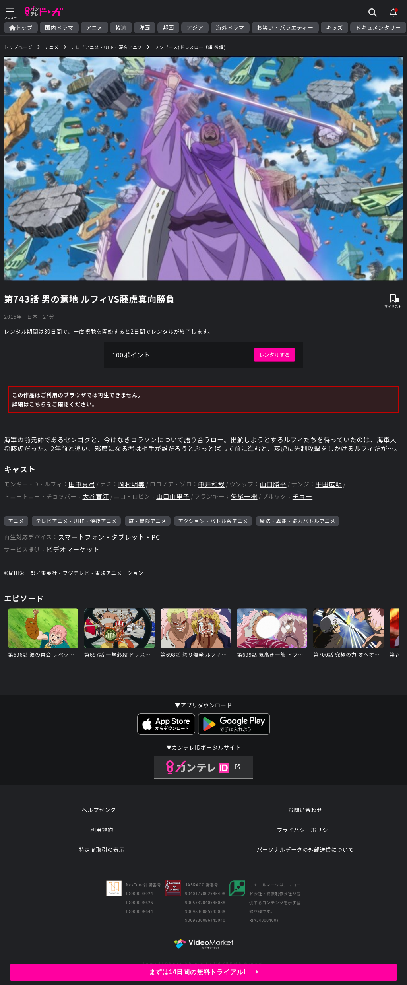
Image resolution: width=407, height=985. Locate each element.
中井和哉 (211, 484)
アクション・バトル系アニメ (213, 521)
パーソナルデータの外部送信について (305, 849)
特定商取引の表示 (101, 849)
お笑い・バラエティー (285, 27)
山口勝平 (273, 484)
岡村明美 (131, 484)
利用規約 (101, 829)
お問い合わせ (305, 810)
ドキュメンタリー (378, 27)
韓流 (121, 27)
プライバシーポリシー (305, 829)
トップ (21, 27)
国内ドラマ (59, 27)
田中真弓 (81, 484)
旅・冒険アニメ (148, 521)
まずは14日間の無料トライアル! (203, 972)
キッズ (334, 27)
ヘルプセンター (102, 810)
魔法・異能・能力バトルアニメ (297, 521)
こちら (37, 404)
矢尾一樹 (244, 496)
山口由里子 (173, 496)
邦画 (168, 27)
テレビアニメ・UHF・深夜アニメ (76, 521)
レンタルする (274, 354)
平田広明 (329, 484)
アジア (195, 27)
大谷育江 (95, 496)
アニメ (94, 27)
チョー (302, 496)
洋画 (145, 27)
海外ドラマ (230, 27)
